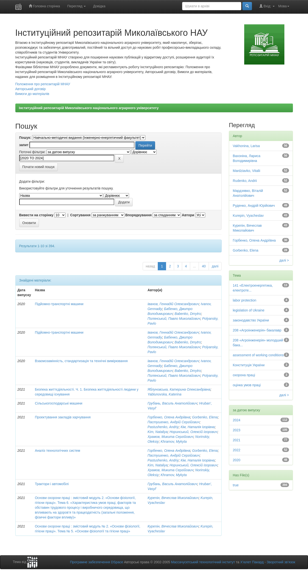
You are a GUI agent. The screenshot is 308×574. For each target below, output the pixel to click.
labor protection (244, 300)
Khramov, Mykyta (174, 441)
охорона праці (244, 375)
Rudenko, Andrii (245, 181)
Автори (188, 215)
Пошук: (25, 138)
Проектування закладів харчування (63, 417)
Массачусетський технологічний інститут (203, 562)
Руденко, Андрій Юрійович (254, 205)
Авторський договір (30, 89)
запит (23, 145)
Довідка (99, 6)
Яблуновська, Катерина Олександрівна (179, 389)
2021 (236, 440)
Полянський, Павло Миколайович (174, 318)
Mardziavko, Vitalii (246, 171)
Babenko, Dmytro (188, 314)
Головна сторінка (44, 6)
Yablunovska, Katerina (164, 394)
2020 (236, 460)
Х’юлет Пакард (252, 562)
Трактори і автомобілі (52, 484)
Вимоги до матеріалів (32, 94)
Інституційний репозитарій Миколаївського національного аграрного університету (89, 108)
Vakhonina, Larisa (246, 146)
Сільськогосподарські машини (58, 403)
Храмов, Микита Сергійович (170, 437)
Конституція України (248, 365)
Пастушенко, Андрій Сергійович (174, 422)
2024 (236, 420)
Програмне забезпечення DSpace (96, 562)
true (236, 485)
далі (215, 266)
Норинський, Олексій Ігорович (193, 432)
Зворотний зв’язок (281, 562)
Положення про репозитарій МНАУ (42, 84)
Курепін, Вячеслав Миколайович (173, 498)
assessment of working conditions (258, 355)
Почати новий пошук (38, 167)
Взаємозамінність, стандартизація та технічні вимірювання (81, 361)
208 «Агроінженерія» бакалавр (257, 330)
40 (204, 266)
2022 (236, 450)
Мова (283, 6)
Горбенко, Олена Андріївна (169, 417)
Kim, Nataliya (158, 432)
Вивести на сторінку (36, 215)
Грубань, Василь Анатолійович (172, 403)
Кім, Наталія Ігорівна (198, 427)
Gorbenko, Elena (205, 417)
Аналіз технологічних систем (57, 450)
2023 (236, 430)
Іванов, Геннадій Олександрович (173, 304)
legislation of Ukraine (248, 310)
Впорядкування (138, 215)
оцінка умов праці (247, 385)
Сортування (80, 215)
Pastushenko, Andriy (163, 427)
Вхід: (267, 6)
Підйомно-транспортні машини (59, 304)
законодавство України (251, 320)
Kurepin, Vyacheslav (248, 215)
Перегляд (76, 6)
